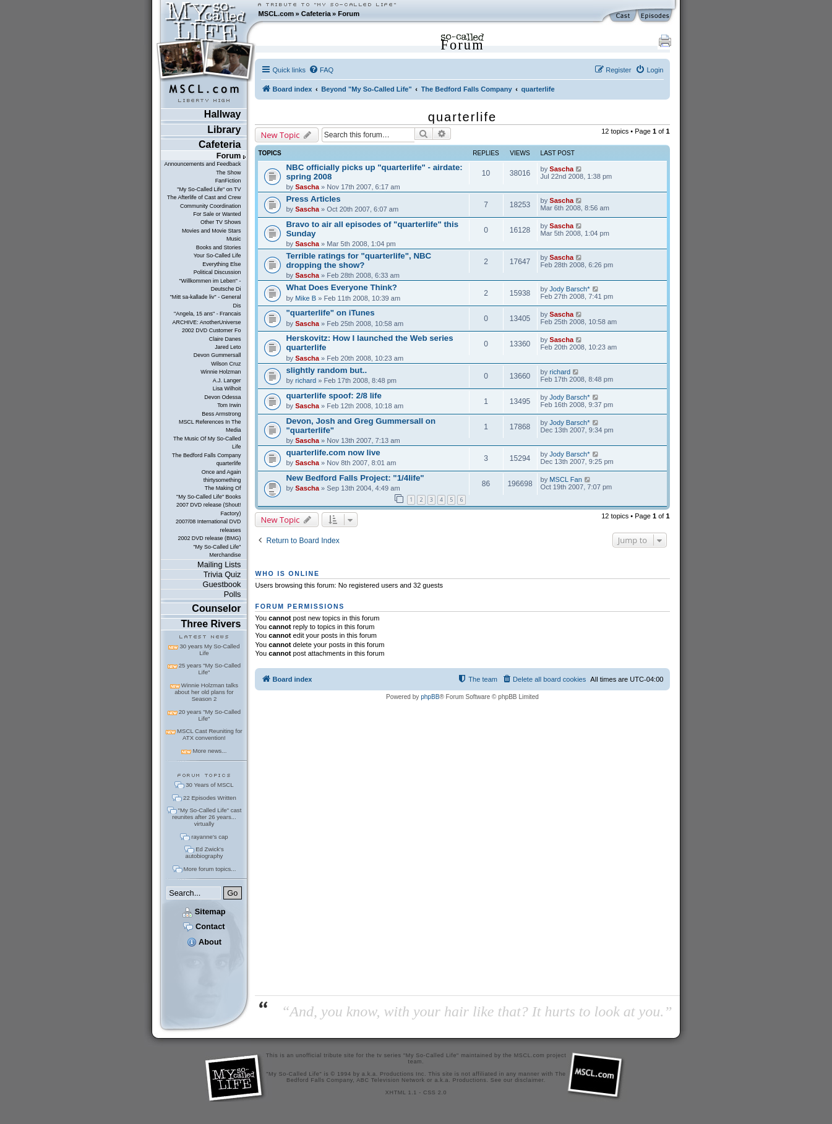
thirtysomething (222, 480)
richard (305, 380)
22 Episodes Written (209, 797)
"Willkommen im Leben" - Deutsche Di (210, 285)
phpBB (430, 696)
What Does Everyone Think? (341, 287)
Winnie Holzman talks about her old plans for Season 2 (206, 692)
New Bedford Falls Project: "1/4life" (355, 478)
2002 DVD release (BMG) (209, 538)
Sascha (307, 187)
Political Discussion (217, 272)
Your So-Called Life (217, 255)
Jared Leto (228, 347)
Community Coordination (210, 206)
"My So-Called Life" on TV (209, 189)
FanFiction (228, 181)
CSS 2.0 (435, 1092)
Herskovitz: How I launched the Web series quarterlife (369, 342)
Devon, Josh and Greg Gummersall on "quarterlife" (360, 425)
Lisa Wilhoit (227, 388)
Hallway (222, 114)
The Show (228, 172)
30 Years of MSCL (209, 784)
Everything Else (221, 264)
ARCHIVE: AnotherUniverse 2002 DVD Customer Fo (206, 326)
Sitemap (203, 911)
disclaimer (529, 1080)
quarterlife (229, 463)
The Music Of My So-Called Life (207, 442)
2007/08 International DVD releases (208, 525)
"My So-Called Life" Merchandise (217, 551)
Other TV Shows (220, 222)
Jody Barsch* (569, 289)
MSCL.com (276, 13)
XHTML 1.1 (401, 1092)
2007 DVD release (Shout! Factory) (208, 509)
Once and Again (221, 472)
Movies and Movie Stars (211, 231)
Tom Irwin (229, 405)
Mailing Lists (219, 564)
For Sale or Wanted (217, 214)
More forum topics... (210, 868)
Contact (204, 926)
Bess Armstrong (221, 414)
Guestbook (222, 584)
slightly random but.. (326, 370)
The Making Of (223, 488)
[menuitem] (321, 69)
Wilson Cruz (226, 364)
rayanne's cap (209, 836)
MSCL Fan (565, 479)
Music (233, 239)
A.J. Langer (227, 380)
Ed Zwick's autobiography (205, 852)
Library (224, 129)
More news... (209, 750)
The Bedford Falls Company (206, 455)
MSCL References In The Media (210, 426)
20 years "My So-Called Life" (210, 715)
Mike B (305, 298)
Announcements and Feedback (203, 164)
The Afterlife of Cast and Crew (204, 197)
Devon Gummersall (217, 355)
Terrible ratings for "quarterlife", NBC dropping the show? (358, 260)
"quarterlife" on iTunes (330, 312)
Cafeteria (316, 13)
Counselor (216, 608)
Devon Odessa (222, 397)
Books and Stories (218, 247)
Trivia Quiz (222, 574)
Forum (348, 13)
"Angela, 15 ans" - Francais (207, 314)
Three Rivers (211, 624)
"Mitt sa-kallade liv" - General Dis (205, 301)
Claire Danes (225, 339)
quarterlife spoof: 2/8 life (333, 395)
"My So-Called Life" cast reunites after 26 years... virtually (206, 817)
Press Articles (313, 199)
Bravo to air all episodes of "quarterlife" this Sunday (372, 229)
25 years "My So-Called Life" (210, 669)
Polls (232, 594)
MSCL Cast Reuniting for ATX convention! (209, 734)
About (204, 941)
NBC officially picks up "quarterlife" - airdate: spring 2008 (374, 172)
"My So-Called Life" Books (208, 497)
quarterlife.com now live (333, 452)
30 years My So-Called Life (209, 649)
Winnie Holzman (220, 372)
